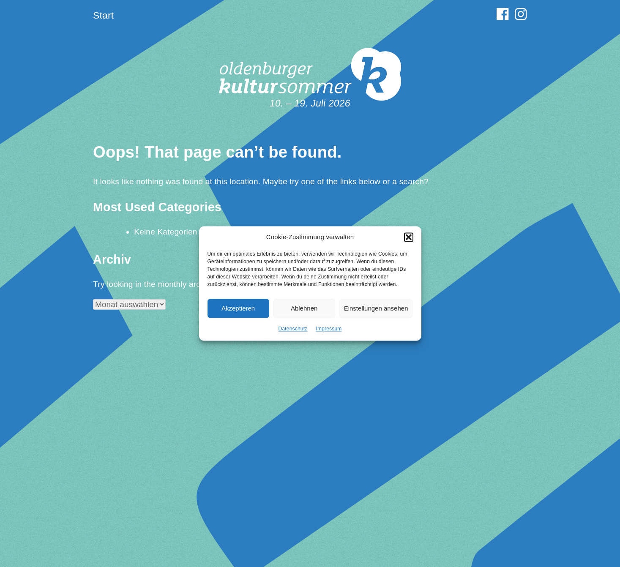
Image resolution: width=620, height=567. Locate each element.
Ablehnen (304, 312)
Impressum (328, 334)
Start (103, 15)
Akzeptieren (238, 312)
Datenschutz (293, 334)
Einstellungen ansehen (376, 312)
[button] (408, 241)
